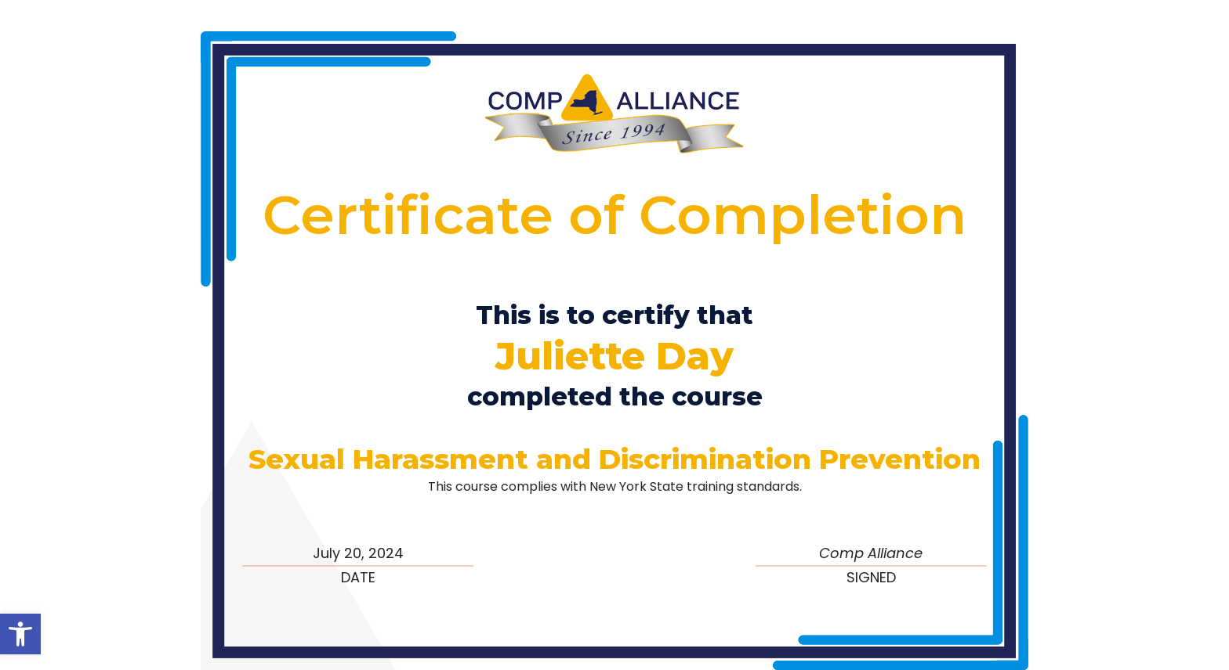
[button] (20, 634)
